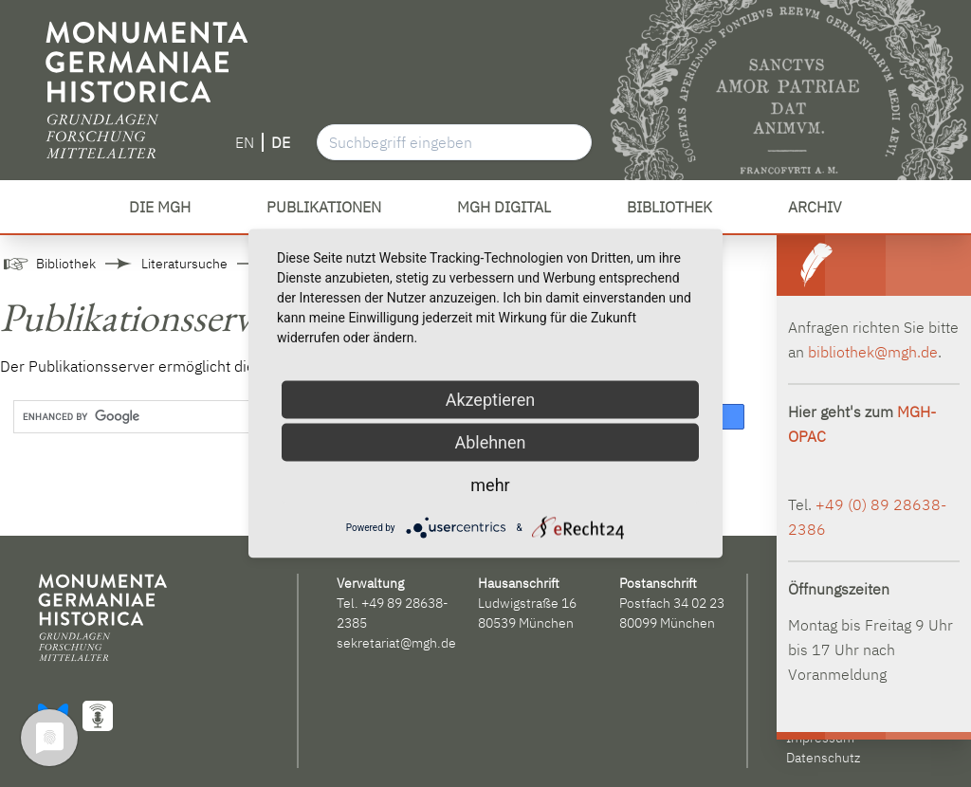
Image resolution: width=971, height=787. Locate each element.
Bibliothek (66, 263)
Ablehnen (489, 442)
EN (244, 142)
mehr (489, 485)
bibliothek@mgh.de (873, 351)
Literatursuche (184, 263)
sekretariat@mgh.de (396, 642)
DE (280, 142)
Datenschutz (823, 757)
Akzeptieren (491, 400)
